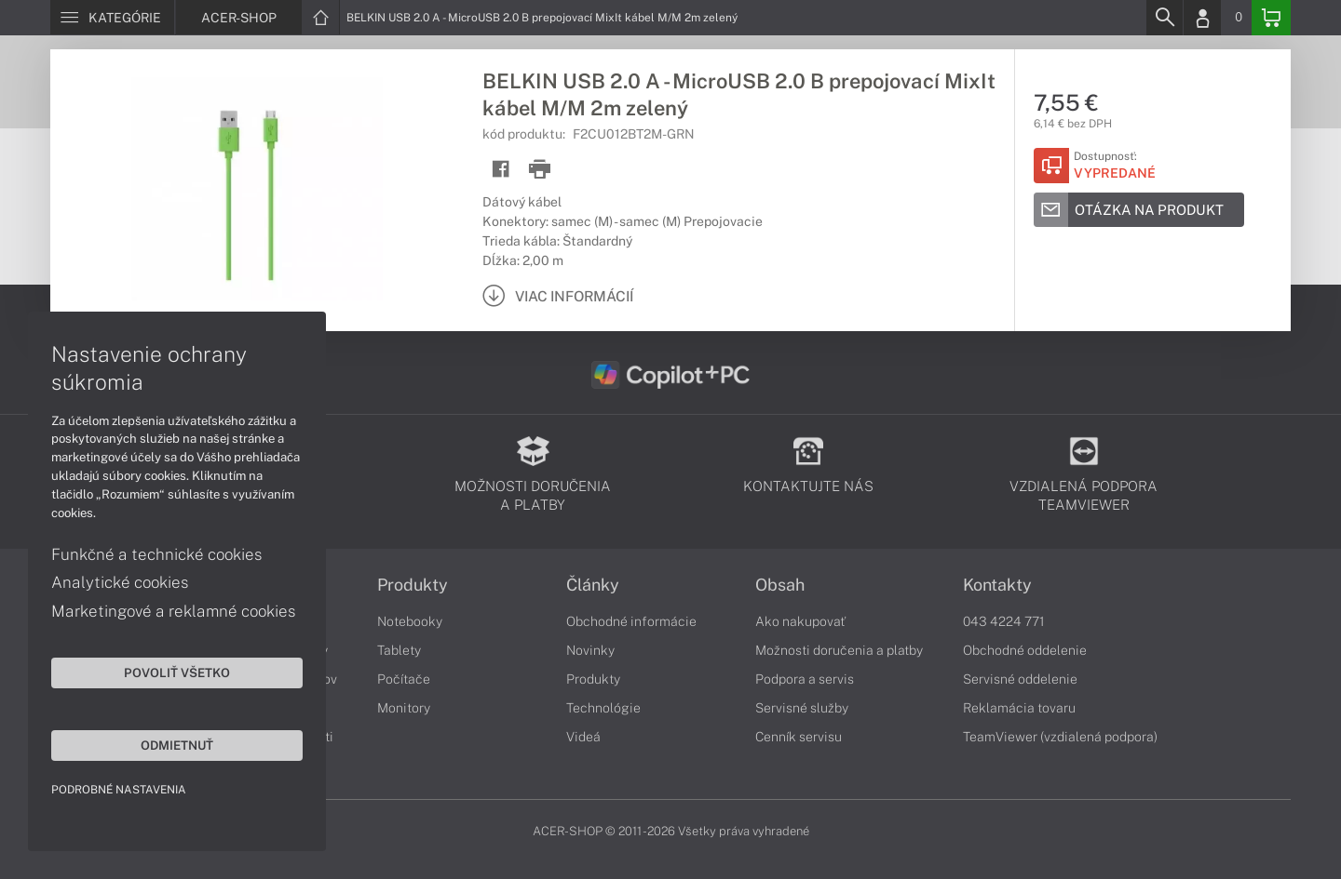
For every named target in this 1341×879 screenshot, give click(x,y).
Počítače (403, 679)
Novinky (590, 650)
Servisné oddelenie (1020, 679)
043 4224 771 (1004, 621)
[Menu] (112, 17)
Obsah (780, 585)
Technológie (603, 707)
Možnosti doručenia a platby (839, 650)
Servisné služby (801, 707)
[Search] (1164, 17)
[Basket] (1271, 17)
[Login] (1202, 17)
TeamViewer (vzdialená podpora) (1060, 736)
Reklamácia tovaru (1019, 707)
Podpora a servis (804, 679)
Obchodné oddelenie (1025, 650)
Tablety (399, 650)
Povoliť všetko (177, 672)
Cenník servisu (798, 736)
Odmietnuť (177, 745)
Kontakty (997, 585)
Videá (583, 736)
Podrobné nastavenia (118, 789)
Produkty (412, 585)
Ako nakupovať (800, 621)
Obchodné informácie (631, 621)
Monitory (403, 707)
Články (592, 585)
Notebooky (409, 621)
